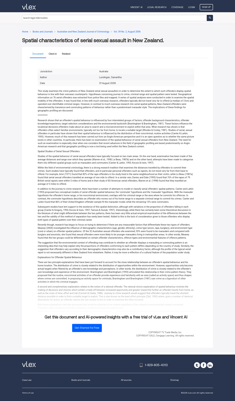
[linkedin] (210, 365)
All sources (126, 380)
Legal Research (156, 7)
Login (191, 7)
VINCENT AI (136, 7)
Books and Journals (80, 380)
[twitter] (197, 365)
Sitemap (174, 380)
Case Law (26, 380)
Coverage (177, 7)
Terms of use (28, 393)
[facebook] (203, 365)
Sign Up (206, 7)
